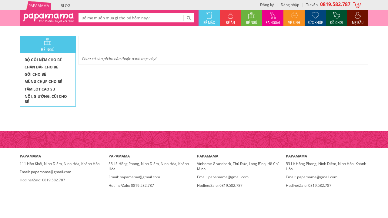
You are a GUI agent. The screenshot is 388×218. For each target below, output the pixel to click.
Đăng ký (267, 4)
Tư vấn (328, 4)
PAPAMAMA (38, 5)
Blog (65, 5)
